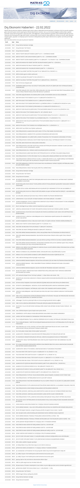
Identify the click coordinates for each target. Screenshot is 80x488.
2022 (67, 21)
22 (75, 21)
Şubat (71, 21)
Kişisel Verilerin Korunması (40, 485)
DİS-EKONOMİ (60, 21)
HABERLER (52, 21)
